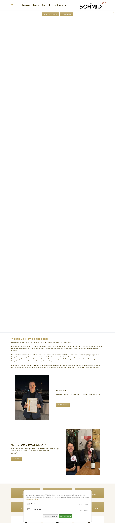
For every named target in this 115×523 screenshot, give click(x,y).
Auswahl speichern (50, 516)
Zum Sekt (16, 459)
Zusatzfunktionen (36, 509)
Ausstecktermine (51, 14)
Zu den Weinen (62, 404)
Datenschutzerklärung (32, 499)
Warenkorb (67, 14)
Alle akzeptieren (65, 516)
